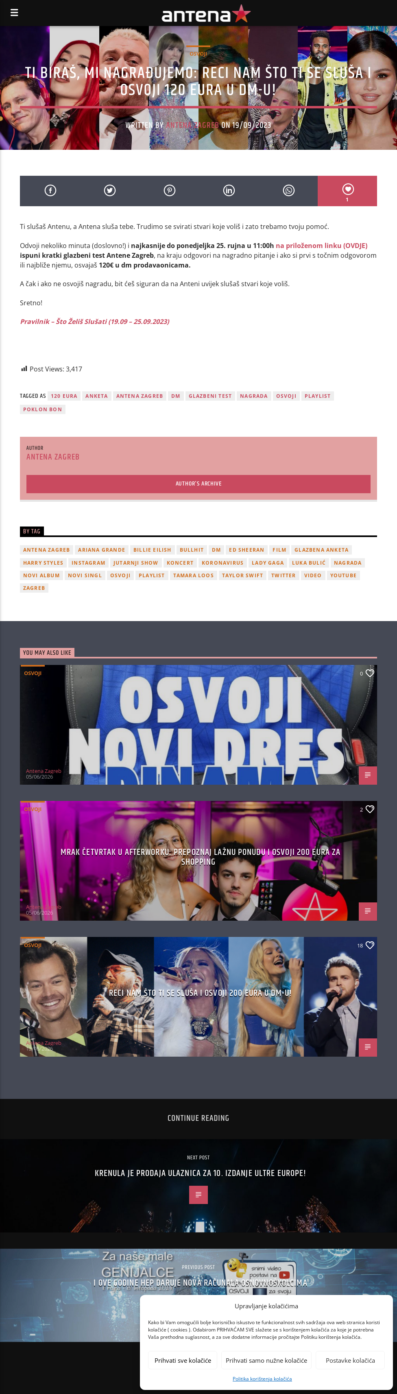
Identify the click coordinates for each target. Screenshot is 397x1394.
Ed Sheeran (246, 549)
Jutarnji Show (136, 562)
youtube (343, 575)
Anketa (96, 396)
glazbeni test (210, 396)
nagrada (254, 396)
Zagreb (34, 588)
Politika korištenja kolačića (262, 1378)
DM (175, 396)
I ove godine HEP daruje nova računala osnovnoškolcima (200, 1283)
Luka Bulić (309, 562)
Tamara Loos (193, 575)
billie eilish (152, 549)
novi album (41, 575)
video (313, 575)
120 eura (64, 396)
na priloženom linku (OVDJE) (321, 245)
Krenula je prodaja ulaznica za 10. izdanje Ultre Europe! (201, 1173)
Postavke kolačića (350, 1360)
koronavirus (223, 562)
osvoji (286, 396)
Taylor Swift (242, 575)
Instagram (88, 562)
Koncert (180, 562)
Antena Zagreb (193, 125)
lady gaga (268, 562)
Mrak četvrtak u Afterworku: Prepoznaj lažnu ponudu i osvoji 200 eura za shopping (201, 857)
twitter (283, 575)
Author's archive (199, 484)
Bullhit (192, 549)
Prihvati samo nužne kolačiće (266, 1360)
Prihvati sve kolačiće (183, 1360)
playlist (318, 396)
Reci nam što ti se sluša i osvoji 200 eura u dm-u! (200, 993)
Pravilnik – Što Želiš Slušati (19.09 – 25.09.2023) (94, 321)
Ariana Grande (101, 549)
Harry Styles (43, 562)
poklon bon (42, 409)
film (279, 549)
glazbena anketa (321, 549)
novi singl (85, 575)
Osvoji (198, 53)
